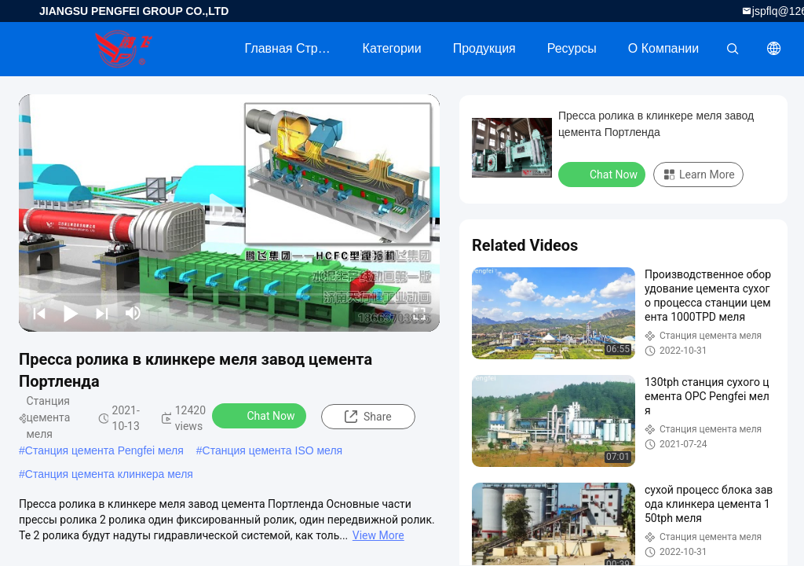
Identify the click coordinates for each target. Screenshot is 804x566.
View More (378, 535)
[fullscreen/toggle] (419, 313)
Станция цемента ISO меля (273, 450)
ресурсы (572, 48)
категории (392, 48)
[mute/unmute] (133, 313)
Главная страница (296, 48)
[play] (229, 213)
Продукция (484, 48)
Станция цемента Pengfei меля (104, 450)
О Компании (663, 48)
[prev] (39, 313)
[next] (102, 313)
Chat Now (261, 415)
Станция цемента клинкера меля (109, 474)
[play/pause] (70, 313)
